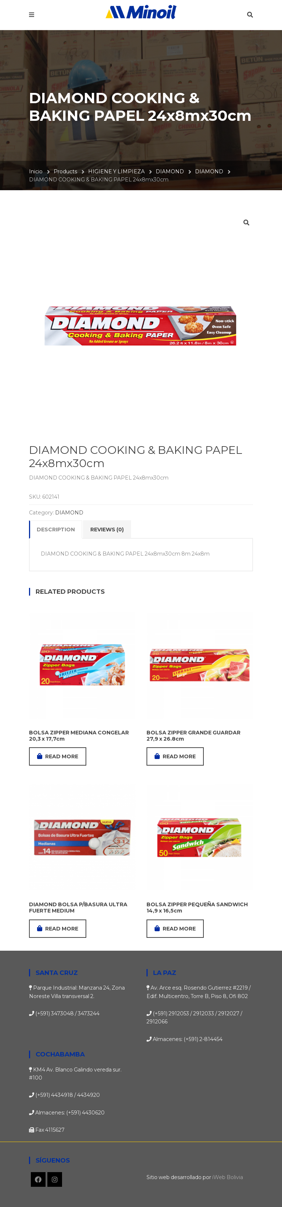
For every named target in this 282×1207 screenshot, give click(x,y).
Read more (57, 756)
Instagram (54, 1179)
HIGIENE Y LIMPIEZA (116, 171)
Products (65, 171)
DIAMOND (170, 171)
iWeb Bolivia (227, 1177)
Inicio (36, 171)
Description (56, 529)
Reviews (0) (107, 529)
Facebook (38, 1179)
